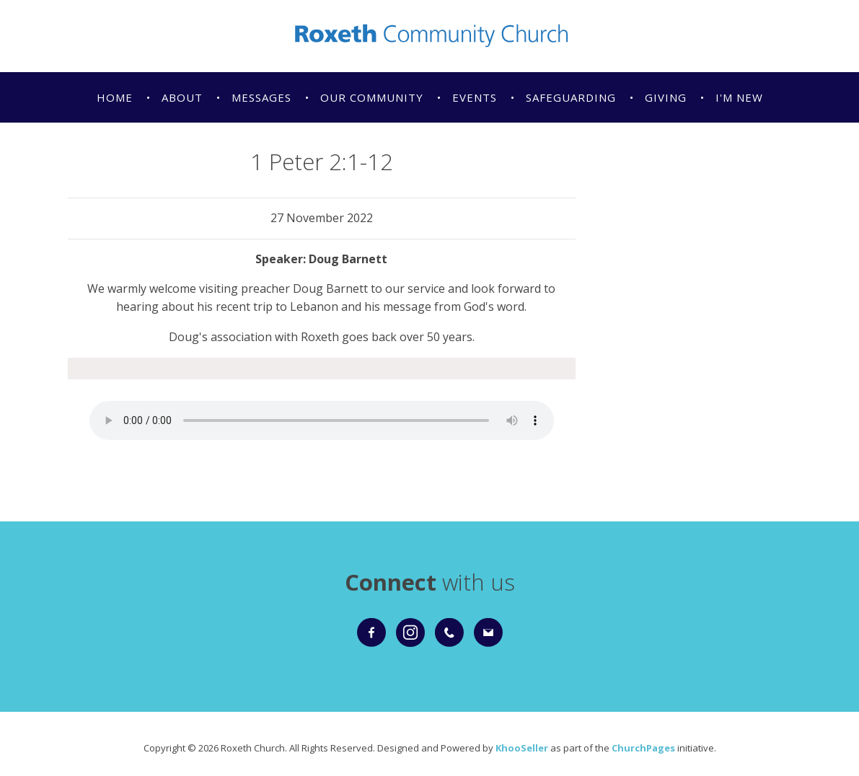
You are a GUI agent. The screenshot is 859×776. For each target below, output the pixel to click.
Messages (261, 97)
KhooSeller (521, 747)
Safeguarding (571, 97)
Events (474, 97)
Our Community (371, 97)
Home (115, 97)
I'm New (739, 97)
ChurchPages (643, 747)
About (182, 97)
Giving (666, 97)
